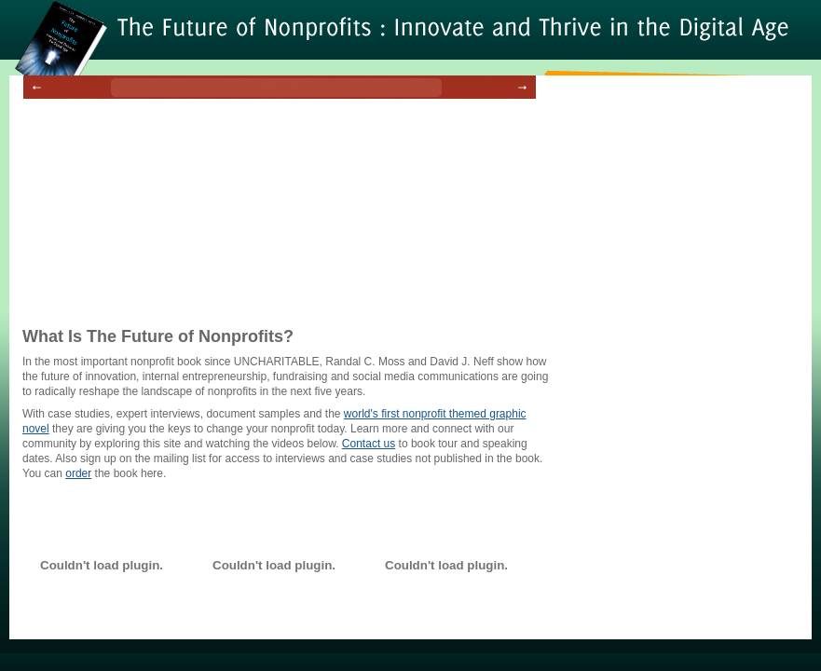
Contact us (368, 443)
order (78, 473)
